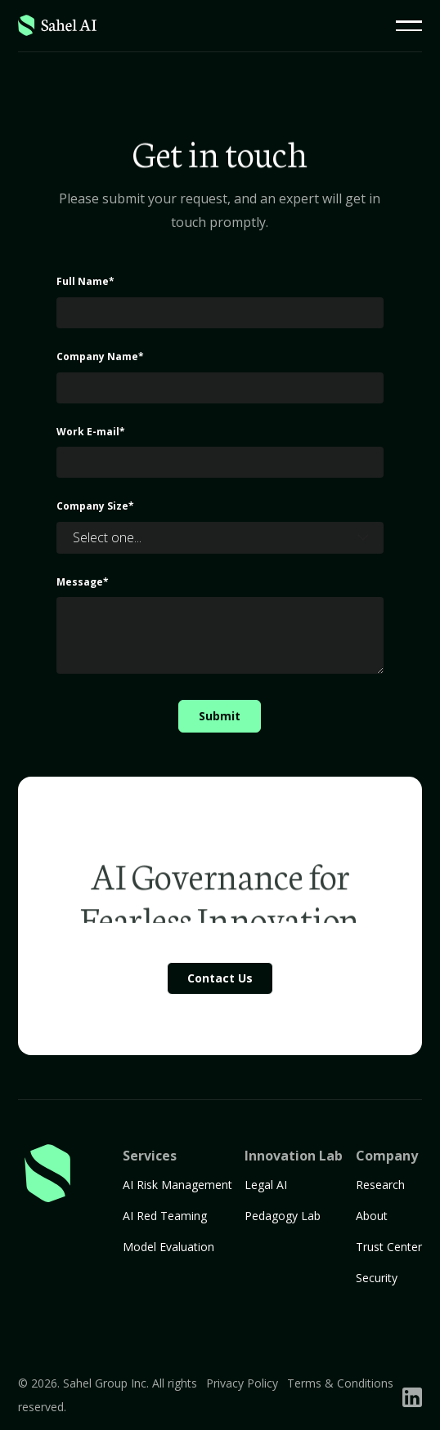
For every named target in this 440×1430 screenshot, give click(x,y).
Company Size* (95, 506)
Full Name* (85, 281)
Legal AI (266, 1184)
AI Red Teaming (165, 1215)
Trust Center (389, 1246)
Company (387, 1156)
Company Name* (100, 356)
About (372, 1215)
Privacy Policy (242, 1383)
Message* (82, 582)
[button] (409, 25)
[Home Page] (57, 25)
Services (150, 1156)
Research (380, 1184)
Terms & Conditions (340, 1383)
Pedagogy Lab (283, 1215)
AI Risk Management (177, 1184)
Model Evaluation (168, 1246)
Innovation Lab (294, 1156)
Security (376, 1277)
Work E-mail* (90, 432)
